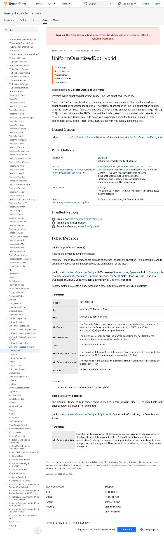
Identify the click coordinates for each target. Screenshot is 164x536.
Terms (49, 523)
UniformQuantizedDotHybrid (146, 137)
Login (157, 3)
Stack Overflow (112, 502)
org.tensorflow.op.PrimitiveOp (86, 219)
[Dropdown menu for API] (55, 3)
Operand (122, 166)
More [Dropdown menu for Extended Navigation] (64, 3)
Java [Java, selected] (44, 20)
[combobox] (98, 4)
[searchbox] (21, 29)
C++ (35, 20)
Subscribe (126, 529)
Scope (108, 166)
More (56, 20)
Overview (9, 20)
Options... (126, 176)
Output (56, 158)
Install (39, 3)
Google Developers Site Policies (124, 465)
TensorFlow (57, 51)
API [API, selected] (50, 3)
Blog (48, 492)
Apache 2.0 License (83, 465)
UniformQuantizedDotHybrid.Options (87, 137)
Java (38, 13)
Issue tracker (111, 492)
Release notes (112, 497)
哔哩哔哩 (50, 506)
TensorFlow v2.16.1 (17, 13)
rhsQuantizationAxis (108, 199)
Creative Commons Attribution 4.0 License (130, 462)
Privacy (58, 523)
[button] (20, 62)
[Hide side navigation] (37, 530)
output (101, 187)
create (101, 166)
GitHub (146, 3)
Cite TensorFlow (113, 511)
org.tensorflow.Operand (86, 226)
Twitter (49, 502)
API (67, 51)
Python (23, 20)
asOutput (102, 158)
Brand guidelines (113, 506)
